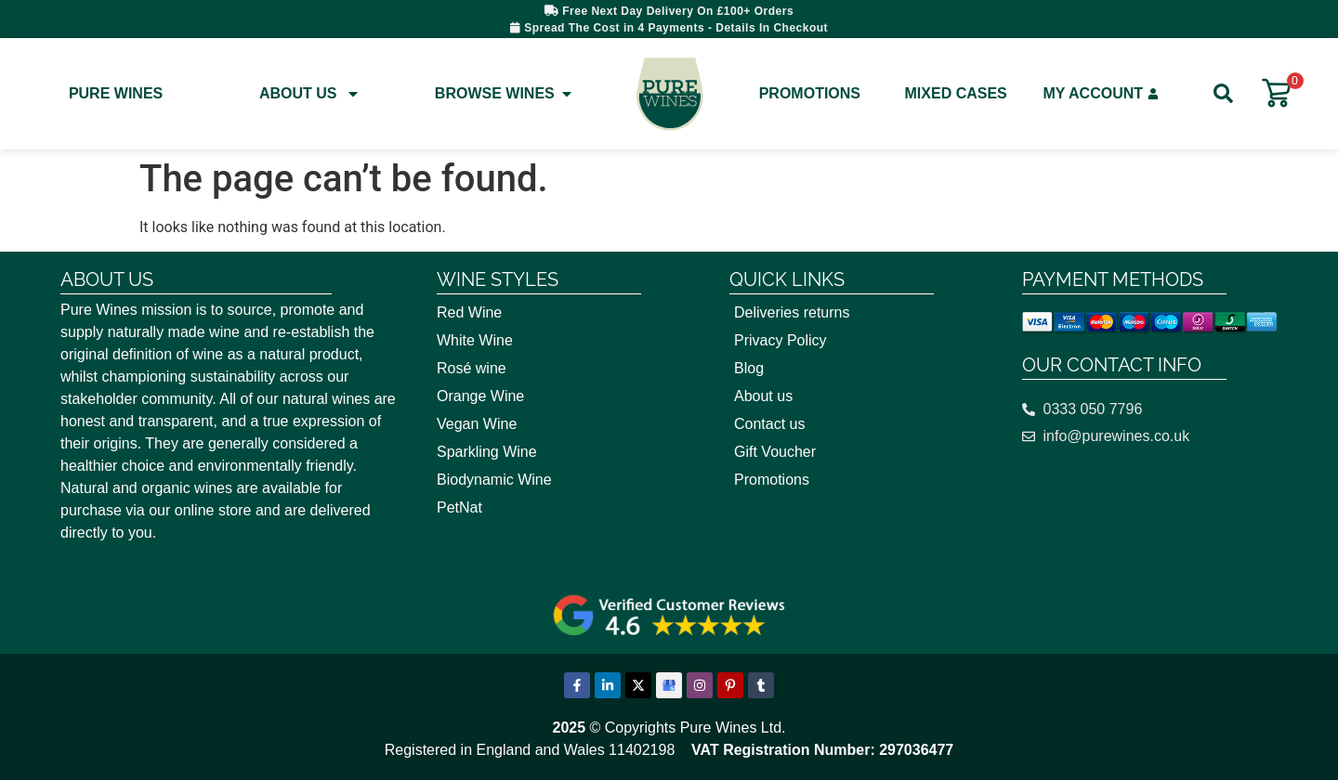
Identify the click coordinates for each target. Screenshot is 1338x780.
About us (763, 396)
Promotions (809, 93)
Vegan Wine (477, 424)
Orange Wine (480, 396)
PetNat (459, 507)
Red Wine (469, 312)
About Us (310, 93)
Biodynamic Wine (494, 480)
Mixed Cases (956, 93)
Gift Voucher (775, 452)
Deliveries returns (791, 312)
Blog (749, 368)
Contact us (769, 424)
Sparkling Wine (487, 452)
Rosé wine (471, 368)
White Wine (475, 340)
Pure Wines (116, 93)
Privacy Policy (780, 340)
